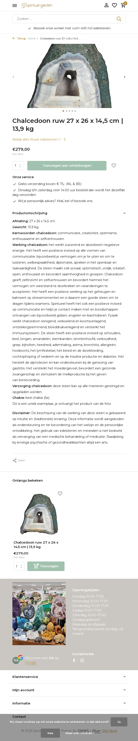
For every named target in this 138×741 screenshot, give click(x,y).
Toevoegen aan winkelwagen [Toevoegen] (67, 166)
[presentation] (13, 76)
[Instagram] (82, 661)
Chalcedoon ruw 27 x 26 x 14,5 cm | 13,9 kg (36, 544)
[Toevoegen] (46, 566)
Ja (119, 722)
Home (33, 38)
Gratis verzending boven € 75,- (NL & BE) (46, 184)
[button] (63, 111)
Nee (50, 733)
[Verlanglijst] (114, 5)
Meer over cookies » (79, 733)
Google (30, 663)
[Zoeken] (69, 18)
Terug (19, 38)
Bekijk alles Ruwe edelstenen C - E (39, 139)
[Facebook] (74, 661)
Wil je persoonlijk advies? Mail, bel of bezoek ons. (52, 201)
